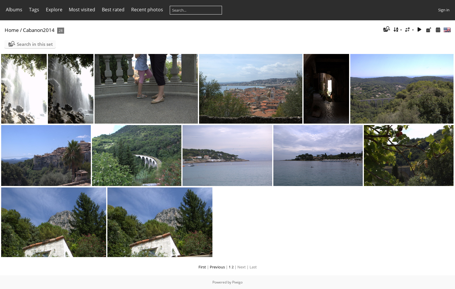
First (202, 267)
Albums (14, 9)
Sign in (443, 9)
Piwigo (237, 282)
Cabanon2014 (39, 30)
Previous (217, 267)
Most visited (82, 9)
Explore (54, 9)
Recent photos (147, 9)
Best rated (113, 9)
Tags (34, 9)
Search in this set (35, 44)
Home (12, 30)
